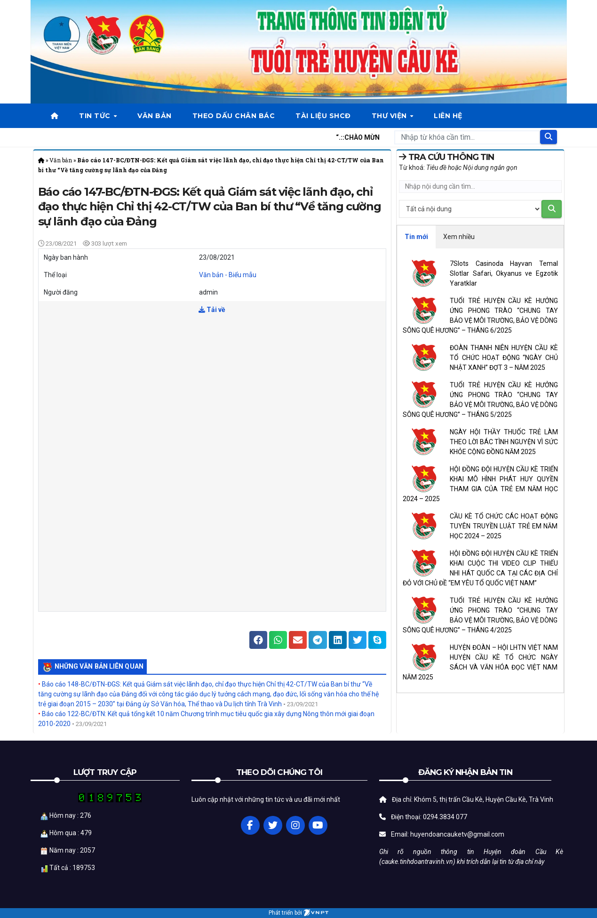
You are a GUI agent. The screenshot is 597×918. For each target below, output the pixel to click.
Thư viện (390, 116)
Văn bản (154, 116)
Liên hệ (448, 116)
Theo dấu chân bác (233, 116)
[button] (258, 640)
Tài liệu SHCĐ (323, 116)
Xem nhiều (459, 236)
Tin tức (95, 116)
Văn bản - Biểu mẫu (227, 275)
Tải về (212, 309)
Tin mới (416, 236)
